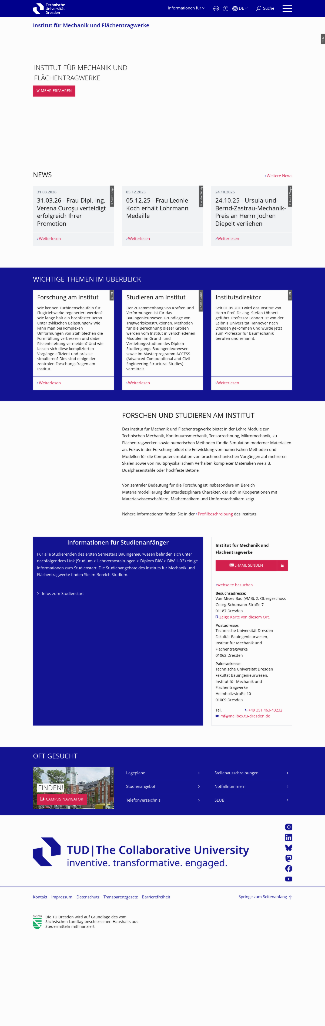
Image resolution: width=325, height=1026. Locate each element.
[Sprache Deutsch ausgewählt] (240, 8)
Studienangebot (140, 877)
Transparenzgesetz (120, 988)
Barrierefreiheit (156, 988)
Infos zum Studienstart (63, 684)
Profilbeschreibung (215, 604)
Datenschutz (87, 988)
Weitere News (279, 176)
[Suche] (265, 8)
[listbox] (162, 407)
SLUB (220, 890)
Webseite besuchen (235, 675)
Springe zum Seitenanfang (263, 987)
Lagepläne (135, 863)
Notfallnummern (230, 877)
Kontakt (40, 988)
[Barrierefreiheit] (226, 8)
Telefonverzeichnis (143, 890)
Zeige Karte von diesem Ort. (244, 707)
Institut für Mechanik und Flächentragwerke (91, 26)
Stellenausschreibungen (237, 863)
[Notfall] (216, 8)
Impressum (61, 988)
